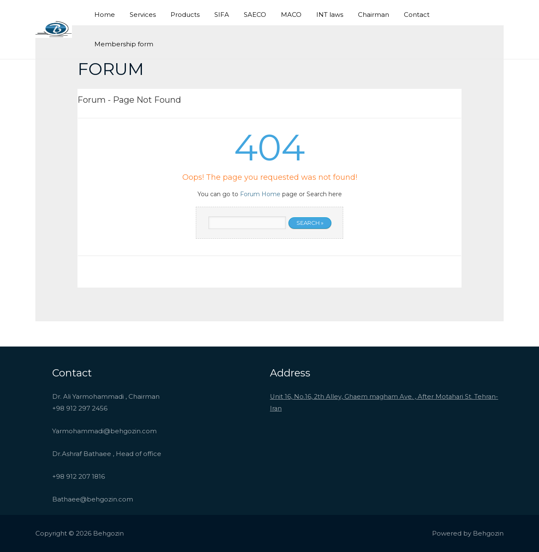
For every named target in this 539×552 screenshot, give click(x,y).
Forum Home (260, 194)
